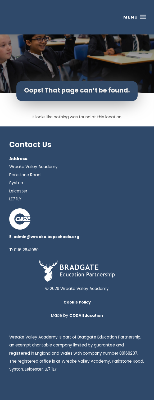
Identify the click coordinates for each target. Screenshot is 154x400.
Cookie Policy (77, 302)
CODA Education (86, 315)
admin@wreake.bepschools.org (46, 236)
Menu (130, 17)
